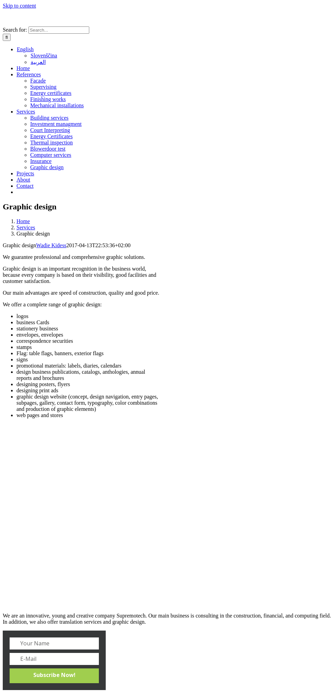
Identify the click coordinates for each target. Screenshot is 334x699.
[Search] (7, 37)
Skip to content (19, 6)
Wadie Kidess (51, 245)
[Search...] (58, 30)
